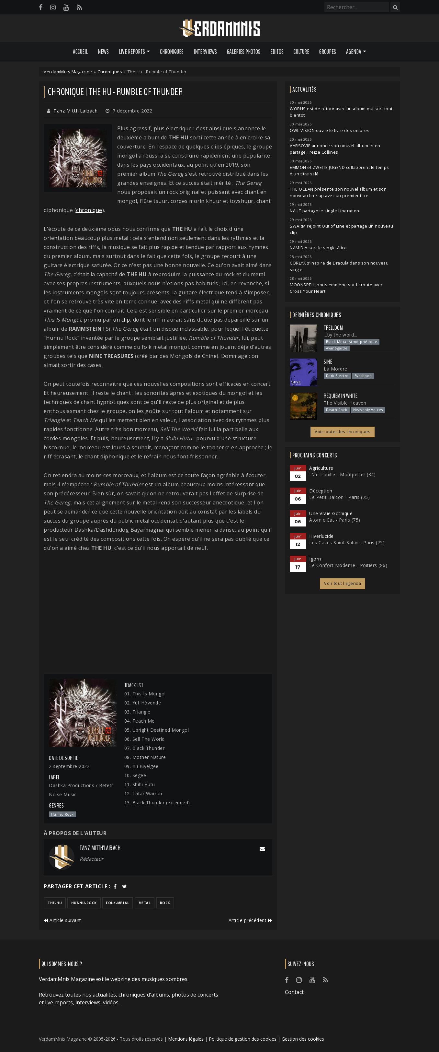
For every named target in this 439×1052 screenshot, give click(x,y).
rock (165, 903)
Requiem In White (340, 396)
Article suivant (62, 920)
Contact (294, 992)
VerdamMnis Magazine (68, 72)
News (103, 51)
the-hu (55, 903)
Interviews (205, 51)
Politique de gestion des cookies (242, 1039)
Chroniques (172, 51)
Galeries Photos (243, 51)
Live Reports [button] (132, 51)
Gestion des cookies (303, 1039)
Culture (301, 51)
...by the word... (340, 335)
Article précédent (251, 920)
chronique (89, 210)
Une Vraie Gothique (331, 513)
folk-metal (117, 903)
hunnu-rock (84, 903)
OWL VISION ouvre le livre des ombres (329, 130)
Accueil (80, 51)
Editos (277, 51)
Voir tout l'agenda (342, 583)
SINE (328, 362)
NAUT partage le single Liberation (324, 211)
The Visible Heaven (345, 403)
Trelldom (333, 328)
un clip (121, 319)
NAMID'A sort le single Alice (318, 248)
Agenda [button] (353, 51)
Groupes (327, 51)
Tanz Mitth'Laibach (75, 111)
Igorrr (315, 559)
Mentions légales (186, 1039)
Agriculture (321, 468)
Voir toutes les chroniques (342, 431)
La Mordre (335, 369)
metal (145, 903)
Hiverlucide (321, 536)
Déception (320, 491)
